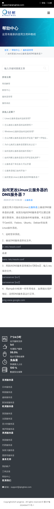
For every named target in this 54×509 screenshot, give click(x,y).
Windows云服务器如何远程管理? (18, 131)
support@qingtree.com (13, 3)
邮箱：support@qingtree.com (16, 487)
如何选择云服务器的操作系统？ (17, 151)
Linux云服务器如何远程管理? (16, 118)
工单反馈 (6, 471)
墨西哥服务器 (8, 455)
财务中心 (6, 90)
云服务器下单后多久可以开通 (16, 164)
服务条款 (6, 103)
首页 (6, 50)
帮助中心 (16, 50)
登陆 (42, 3)
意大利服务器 (8, 424)
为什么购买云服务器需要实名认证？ (19, 144)
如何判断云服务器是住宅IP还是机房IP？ (21, 157)
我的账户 (6, 466)
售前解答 (6, 83)
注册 (49, 3)
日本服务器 (7, 387)
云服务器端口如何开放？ (14, 170)
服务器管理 (28, 50)
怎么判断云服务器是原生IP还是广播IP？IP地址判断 (25, 138)
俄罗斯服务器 (8, 429)
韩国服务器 (7, 392)
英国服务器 (7, 413)
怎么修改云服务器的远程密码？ (17, 125)
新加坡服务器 (8, 402)
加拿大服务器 (8, 450)
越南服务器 (7, 397)
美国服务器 (7, 440)
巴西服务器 (7, 445)
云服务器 (29, 200)
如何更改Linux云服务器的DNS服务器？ (21, 177)
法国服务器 (7, 419)
